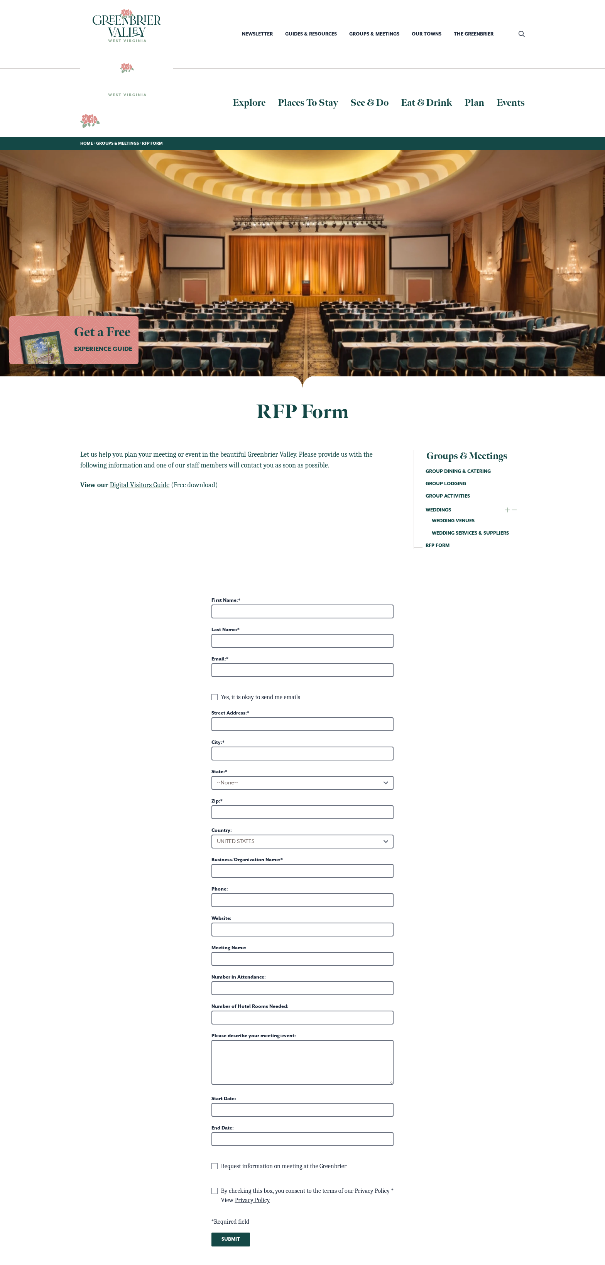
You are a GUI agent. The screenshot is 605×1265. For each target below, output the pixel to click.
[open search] (515, 34)
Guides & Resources (311, 34)
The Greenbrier (473, 34)
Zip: (215, 801)
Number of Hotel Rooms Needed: (250, 1006)
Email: (218, 659)
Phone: (219, 889)
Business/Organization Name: (246, 860)
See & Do (369, 102)
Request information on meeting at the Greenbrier (284, 1166)
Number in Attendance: (238, 977)
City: (216, 742)
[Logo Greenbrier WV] (127, 25)
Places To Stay (308, 102)
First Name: (224, 600)
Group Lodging (446, 484)
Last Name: (224, 630)
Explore (249, 102)
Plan (474, 102)
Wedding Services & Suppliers (470, 533)
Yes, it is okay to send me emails (261, 697)
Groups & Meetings (374, 34)
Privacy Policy (252, 1200)
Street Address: (229, 713)
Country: (221, 830)
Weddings (438, 510)
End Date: (222, 1128)
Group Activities (448, 496)
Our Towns (426, 34)
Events (511, 102)
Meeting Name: (229, 948)
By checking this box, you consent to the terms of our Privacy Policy (306, 1190)
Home (86, 143)
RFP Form (438, 546)
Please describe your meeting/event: (253, 1036)
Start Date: (223, 1099)
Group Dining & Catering (458, 471)
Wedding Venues (453, 521)
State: (218, 772)
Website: (221, 918)
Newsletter (257, 34)
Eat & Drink (426, 102)
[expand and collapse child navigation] (511, 510)
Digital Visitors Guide (139, 485)
